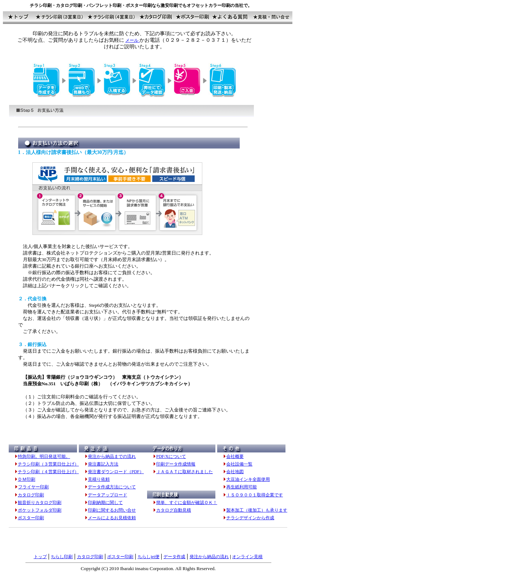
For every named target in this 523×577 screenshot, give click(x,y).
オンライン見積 (247, 556)
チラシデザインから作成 (250, 517)
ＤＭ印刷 (26, 479)
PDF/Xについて (171, 456)
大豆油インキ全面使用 (248, 479)
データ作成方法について (112, 486)
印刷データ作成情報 (175, 464)
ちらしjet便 (148, 556)
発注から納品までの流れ (112, 456)
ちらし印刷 (62, 556)
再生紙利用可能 (241, 486)
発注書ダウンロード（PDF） (116, 471)
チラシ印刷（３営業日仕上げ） (48, 464)
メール (132, 40)
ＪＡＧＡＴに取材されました (184, 471)
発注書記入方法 (103, 464)
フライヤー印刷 (33, 486)
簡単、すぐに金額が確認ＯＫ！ (186, 502)
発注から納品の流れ (209, 556)
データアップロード (107, 494)
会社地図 (235, 471)
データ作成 (174, 556)
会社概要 (235, 456)
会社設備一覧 (239, 464)
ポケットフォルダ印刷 (39, 510)
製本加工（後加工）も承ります (256, 510)
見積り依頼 (99, 479)
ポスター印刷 (31, 517)
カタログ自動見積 (173, 510)
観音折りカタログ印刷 (39, 502)
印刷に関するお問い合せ (112, 510)
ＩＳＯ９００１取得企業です (254, 494)
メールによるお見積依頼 (112, 517)
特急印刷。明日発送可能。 (44, 456)
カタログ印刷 (31, 494)
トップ (40, 556)
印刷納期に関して (105, 502)
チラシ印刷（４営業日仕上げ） (48, 471)
